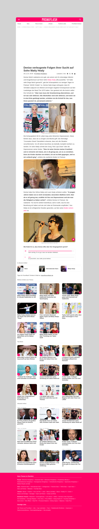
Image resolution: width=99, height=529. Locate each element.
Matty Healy (52, 80)
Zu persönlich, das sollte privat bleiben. (39, 258)
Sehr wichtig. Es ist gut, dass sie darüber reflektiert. (43, 252)
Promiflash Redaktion (40, 73)
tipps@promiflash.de (47, 275)
